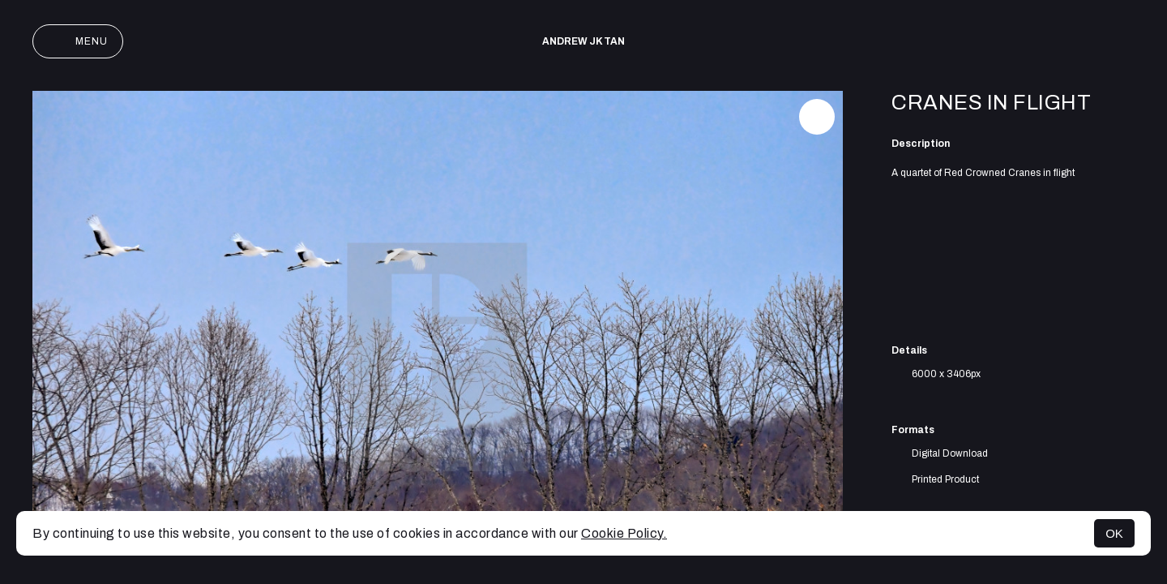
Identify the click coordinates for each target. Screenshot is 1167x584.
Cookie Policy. (624, 533)
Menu (78, 41)
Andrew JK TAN (583, 41)
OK (1114, 533)
